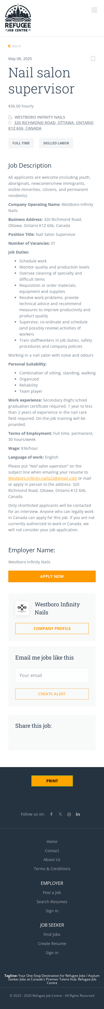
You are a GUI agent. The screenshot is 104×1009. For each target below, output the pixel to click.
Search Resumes (52, 901)
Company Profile (52, 628)
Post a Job (52, 892)
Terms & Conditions (52, 868)
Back (16, 46)
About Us (52, 859)
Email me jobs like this (44, 657)
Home (52, 841)
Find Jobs (52, 934)
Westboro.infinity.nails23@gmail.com (42, 478)
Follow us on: (33, 814)
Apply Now (52, 576)
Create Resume (52, 943)
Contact (52, 850)
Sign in (52, 910)
